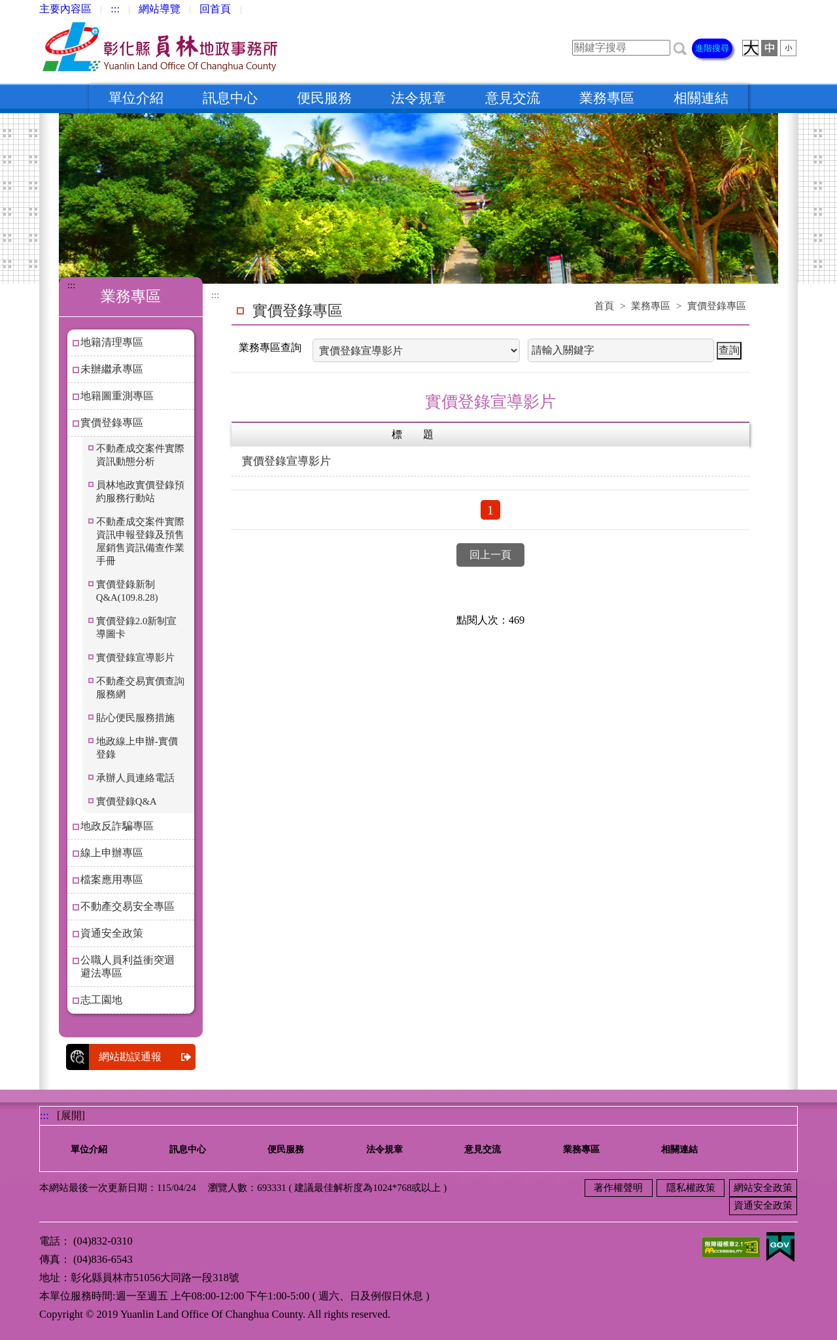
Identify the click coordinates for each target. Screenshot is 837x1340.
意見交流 (512, 98)
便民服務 (324, 98)
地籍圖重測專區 (117, 396)
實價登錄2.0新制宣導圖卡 (136, 627)
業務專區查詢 (270, 347)
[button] (680, 47)
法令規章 (418, 98)
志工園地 (101, 1000)
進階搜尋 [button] (712, 48)
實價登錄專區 (111, 422)
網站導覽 (159, 9)
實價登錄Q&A (126, 801)
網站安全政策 (763, 1187)
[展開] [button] (71, 1115)
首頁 (604, 306)
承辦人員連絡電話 (135, 778)
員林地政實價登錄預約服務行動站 (140, 491)
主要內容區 (65, 9)
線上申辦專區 (111, 852)
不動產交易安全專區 (127, 906)
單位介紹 (136, 98)
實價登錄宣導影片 (135, 657)
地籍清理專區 (111, 342)
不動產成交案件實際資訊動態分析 (140, 455)
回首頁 (215, 9)
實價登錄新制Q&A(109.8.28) (127, 591)
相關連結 (701, 98)
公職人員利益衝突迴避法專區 (127, 966)
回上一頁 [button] (490, 554)
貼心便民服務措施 (135, 717)
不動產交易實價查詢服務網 (140, 687)
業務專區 (606, 98)
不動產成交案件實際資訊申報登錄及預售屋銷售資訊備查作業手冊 (140, 541)
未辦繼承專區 (111, 369)
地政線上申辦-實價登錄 (137, 748)
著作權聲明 (618, 1187)
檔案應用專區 (111, 879)
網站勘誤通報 (147, 1057)
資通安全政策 (111, 933)
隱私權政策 (690, 1187)
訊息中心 (230, 98)
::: (115, 9)
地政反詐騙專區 (117, 826)
